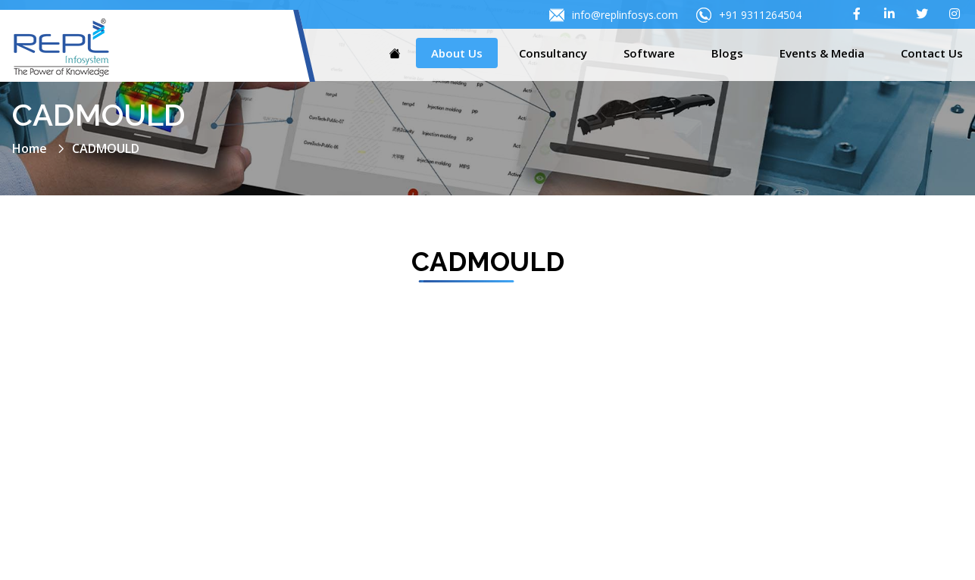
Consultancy (553, 53)
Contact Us (932, 53)
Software (649, 53)
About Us (457, 53)
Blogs (727, 53)
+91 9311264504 (749, 15)
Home (29, 148)
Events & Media (822, 53)
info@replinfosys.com (613, 15)
